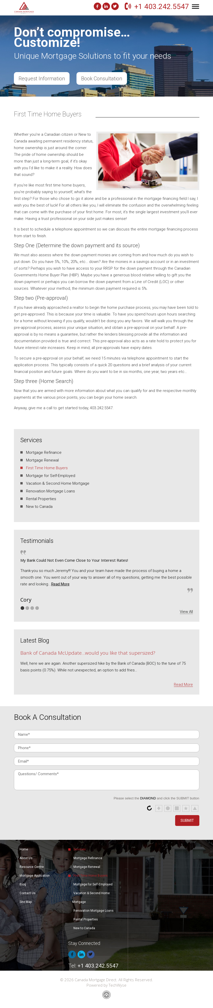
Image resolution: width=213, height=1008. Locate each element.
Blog (23, 884)
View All (186, 612)
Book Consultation (102, 79)
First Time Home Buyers (47, 468)
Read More (60, 584)
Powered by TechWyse (106, 985)
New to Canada (39, 506)
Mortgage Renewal (42, 460)
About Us (26, 858)
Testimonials (36, 540)
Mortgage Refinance (44, 452)
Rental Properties (41, 499)
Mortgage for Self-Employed (50, 475)
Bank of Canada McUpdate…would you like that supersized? (87, 653)
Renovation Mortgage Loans (50, 491)
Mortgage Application (35, 875)
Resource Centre (32, 867)
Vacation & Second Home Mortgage (57, 483)
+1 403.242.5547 (161, 6)
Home (24, 849)
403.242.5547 (101, 408)
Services (31, 440)
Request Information (42, 79)
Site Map (26, 902)
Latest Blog (34, 640)
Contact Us (28, 893)
